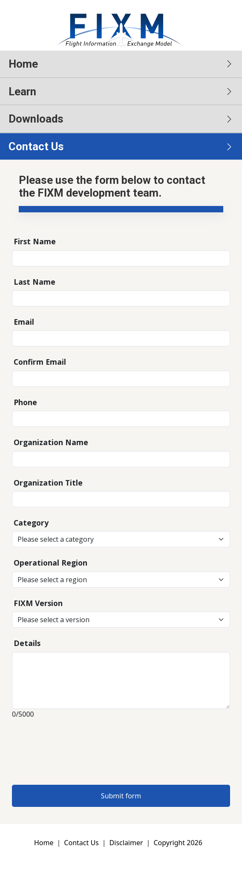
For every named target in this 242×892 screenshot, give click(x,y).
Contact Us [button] (36, 146)
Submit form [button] (121, 796)
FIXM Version (38, 603)
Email (24, 322)
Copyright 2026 (177, 842)
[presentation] (76, 748)
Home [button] (23, 63)
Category (31, 522)
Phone (25, 402)
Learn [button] (22, 91)
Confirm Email (40, 362)
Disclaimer (126, 842)
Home (44, 842)
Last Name (34, 282)
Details (27, 643)
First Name (35, 241)
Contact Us (81, 842)
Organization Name (51, 442)
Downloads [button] (36, 118)
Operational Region (50, 563)
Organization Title (48, 482)
